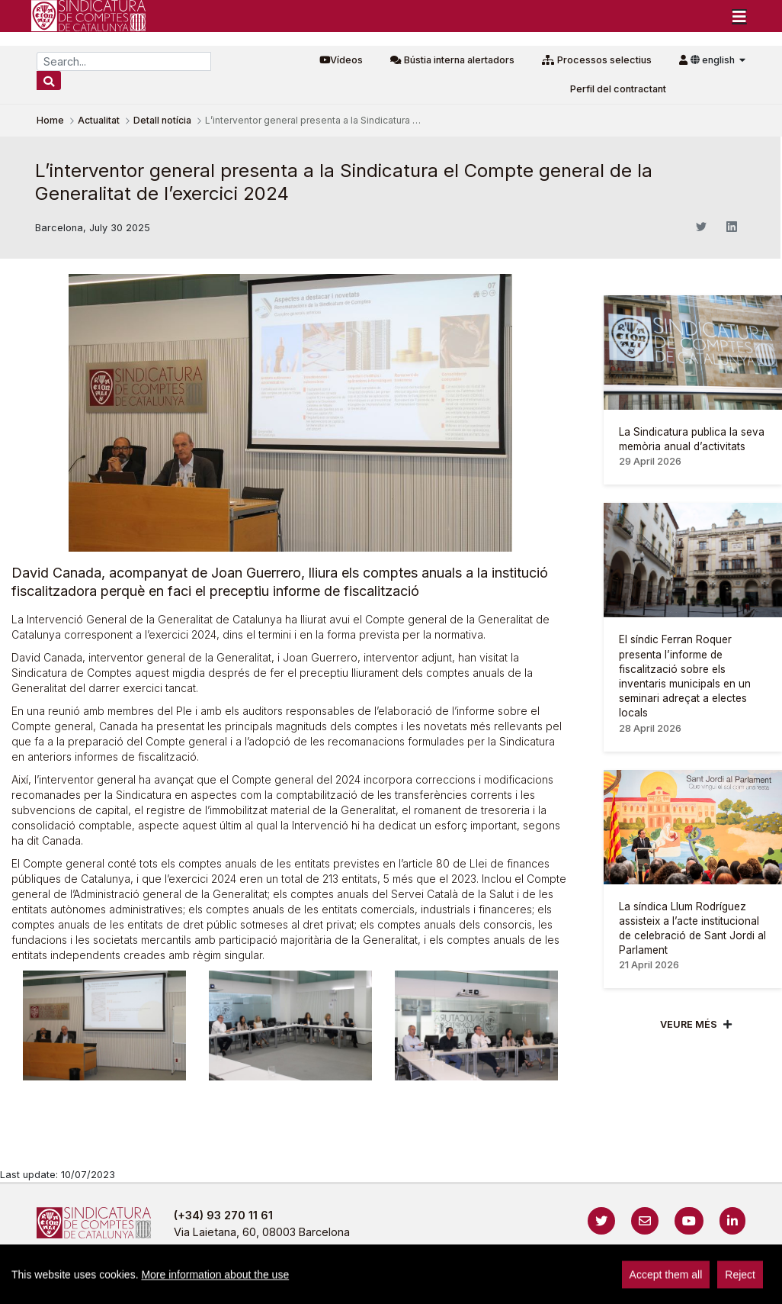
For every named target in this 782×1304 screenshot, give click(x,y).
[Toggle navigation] (739, 16)
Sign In (758, 1284)
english (714, 60)
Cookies (459, 1284)
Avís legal (263, 1284)
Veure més (688, 1024)
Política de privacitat (363, 1284)
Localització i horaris (679, 1284)
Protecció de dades (554, 1284)
